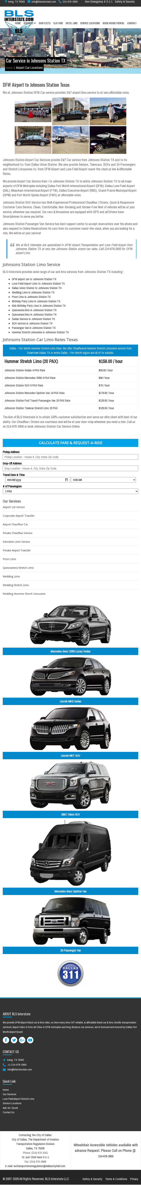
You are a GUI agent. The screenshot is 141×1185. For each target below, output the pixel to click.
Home (9, 68)
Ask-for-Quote (10, 1108)
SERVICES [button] (30, 26)
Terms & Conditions (116, 1179)
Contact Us (8, 1112)
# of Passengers (12, 486)
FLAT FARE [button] (58, 25)
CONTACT (132, 25)
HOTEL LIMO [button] (71, 25)
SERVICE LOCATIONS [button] (90, 25)
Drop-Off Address (12, 463)
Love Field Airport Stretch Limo (18, 1099)
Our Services (9, 1094)
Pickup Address (11, 452)
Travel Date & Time (14, 475)
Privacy (134, 1179)
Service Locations (12, 1103)
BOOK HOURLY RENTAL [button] (113, 25)
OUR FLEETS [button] (44, 25)
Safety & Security (125, 4)
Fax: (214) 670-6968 (35, 1162)
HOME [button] (18, 25)
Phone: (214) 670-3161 (35, 1153)
